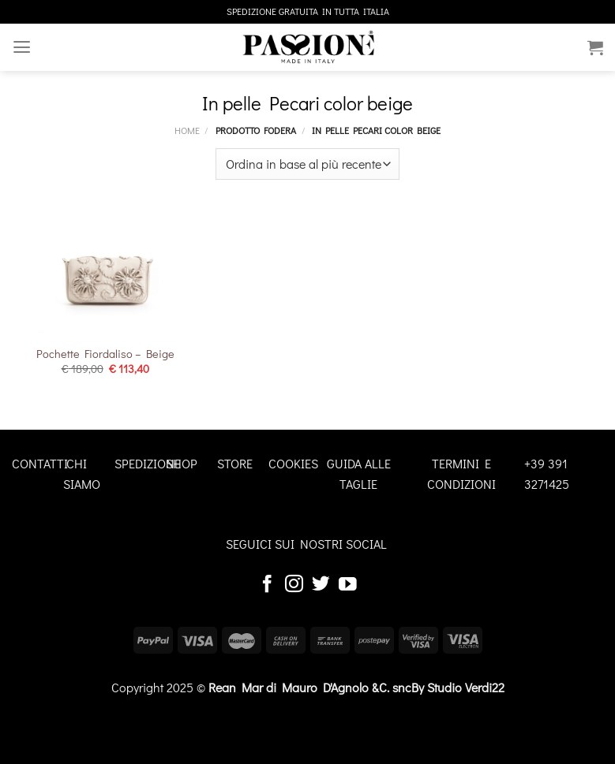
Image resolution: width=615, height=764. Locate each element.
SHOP (181, 463)
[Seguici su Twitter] (321, 585)
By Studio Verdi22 (457, 687)
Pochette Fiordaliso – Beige (105, 354)
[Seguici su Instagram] (294, 585)
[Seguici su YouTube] (348, 585)
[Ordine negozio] (307, 164)
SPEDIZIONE (147, 463)
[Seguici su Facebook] (267, 585)
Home (187, 130)
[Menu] (21, 47)
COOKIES (293, 463)
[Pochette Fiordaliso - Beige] (105, 273)
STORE (235, 463)
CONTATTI (40, 463)
